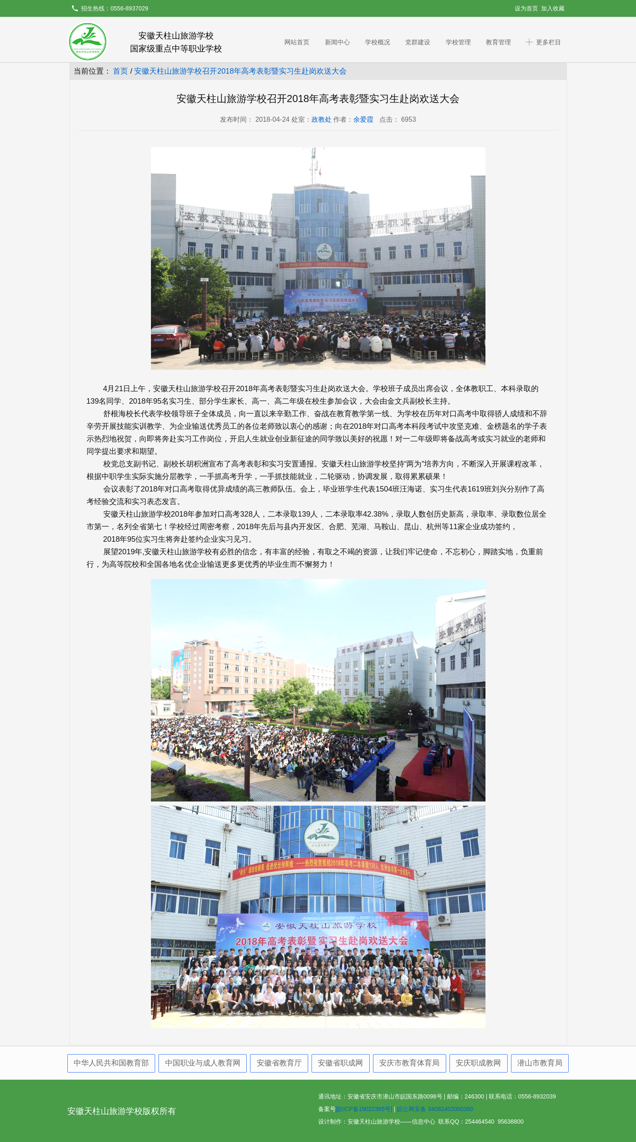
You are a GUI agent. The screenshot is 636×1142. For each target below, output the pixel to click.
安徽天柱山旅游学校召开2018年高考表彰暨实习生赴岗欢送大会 (240, 71)
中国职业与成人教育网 (202, 1063)
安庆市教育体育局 (409, 1063)
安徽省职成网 (340, 1063)
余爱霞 (363, 119)
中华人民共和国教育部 (111, 1063)
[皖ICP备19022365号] (364, 1109)
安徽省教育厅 (279, 1063)
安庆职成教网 (478, 1063)
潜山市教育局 (539, 1063)
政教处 (322, 119)
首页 (120, 71)
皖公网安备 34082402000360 (435, 1109)
